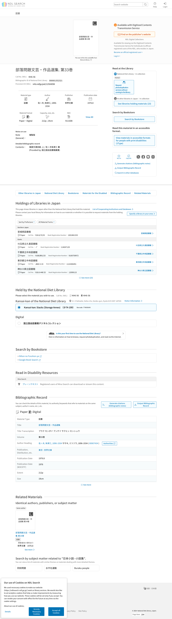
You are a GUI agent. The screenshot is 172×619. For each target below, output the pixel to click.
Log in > (117, 56)
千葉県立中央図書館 (145, 253)
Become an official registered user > (128, 52)
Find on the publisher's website (134, 34)
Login (165, 4)
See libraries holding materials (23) (134, 103)
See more (30, 549)
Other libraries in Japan (29, 193)
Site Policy (82, 611)
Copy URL (129, 157)
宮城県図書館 (147, 233)
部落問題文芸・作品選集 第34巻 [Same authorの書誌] (25, 534)
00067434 (93, 443)
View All (89, 116)
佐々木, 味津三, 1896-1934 (50, 443)
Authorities (109, 443)
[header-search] (131, 4)
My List (119, 157)
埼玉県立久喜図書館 (145, 245)
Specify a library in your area (142, 213)
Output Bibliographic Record (128, 168)
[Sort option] (26, 222)
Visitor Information (134, 300)
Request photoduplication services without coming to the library (122, 87)
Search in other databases (127, 173)
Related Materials (142, 193)
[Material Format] (46, 222)
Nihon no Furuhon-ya (30, 356)
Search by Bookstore (134, 119)
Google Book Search (30, 359)
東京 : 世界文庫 (45, 449)
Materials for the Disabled (95, 193)
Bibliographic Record (121, 193)
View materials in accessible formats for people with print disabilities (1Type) (133, 140)
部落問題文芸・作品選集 (49, 424)
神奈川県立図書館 (146, 270)
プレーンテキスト (30, 384)
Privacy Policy (70, 611)
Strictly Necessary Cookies (36, 611)
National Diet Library (54, 193)
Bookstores (73, 193)
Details (8, 611)
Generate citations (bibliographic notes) (132, 163)
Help (155, 4)
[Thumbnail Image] (26, 520)
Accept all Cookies (56, 611)
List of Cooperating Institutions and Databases (113, 209)
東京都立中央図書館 (145, 262)
